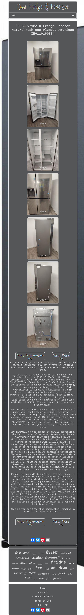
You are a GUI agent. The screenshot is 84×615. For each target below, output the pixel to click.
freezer (52, 552)
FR (46, 605)
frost (32, 573)
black (26, 553)
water (23, 569)
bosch (71, 563)
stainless (37, 557)
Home (42, 588)
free (18, 552)
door (38, 567)
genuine (57, 578)
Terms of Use (43, 601)
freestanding (54, 557)
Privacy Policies (43, 596)
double (30, 569)
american (59, 567)
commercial (43, 573)
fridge (58, 562)
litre (41, 554)
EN (39, 605)
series (70, 574)
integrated (65, 553)
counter (15, 564)
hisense (15, 569)
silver (23, 563)
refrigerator (22, 557)
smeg (41, 578)
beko (35, 579)
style (68, 558)
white (32, 563)
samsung (20, 573)
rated (47, 569)
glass (48, 578)
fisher (34, 554)
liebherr (40, 564)
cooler (54, 574)
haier (46, 564)
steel (28, 578)
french (62, 573)
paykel (72, 569)
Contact (43, 592)
